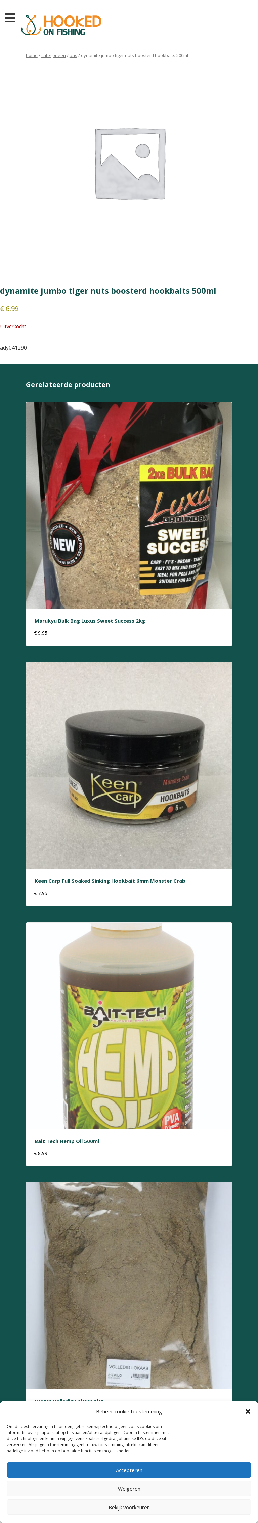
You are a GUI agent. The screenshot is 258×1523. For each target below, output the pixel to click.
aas (73, 55)
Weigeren (129, 1488)
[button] (248, 1411)
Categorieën (53, 55)
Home (32, 55)
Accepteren (129, 1470)
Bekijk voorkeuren (129, 1507)
